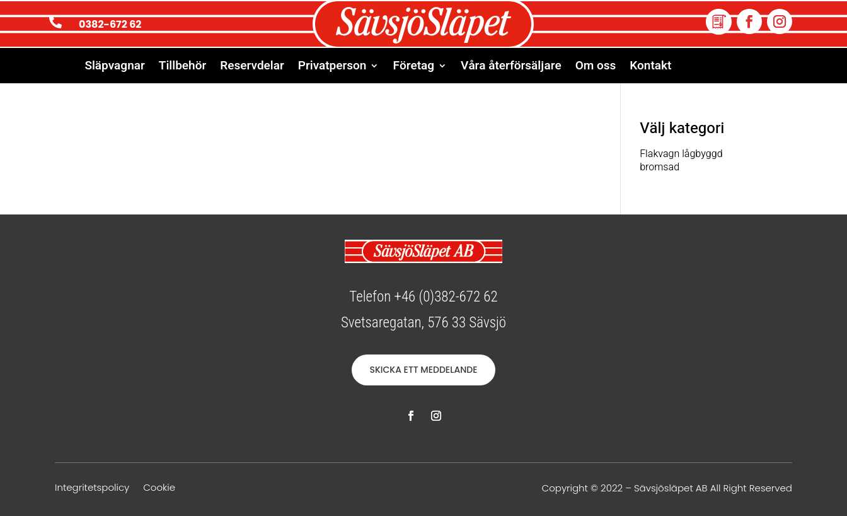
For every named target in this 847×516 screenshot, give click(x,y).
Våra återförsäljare (511, 67)
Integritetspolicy (92, 488)
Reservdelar (252, 67)
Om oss (595, 67)
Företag (413, 67)
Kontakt (650, 67)
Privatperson (332, 67)
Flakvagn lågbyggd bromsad (681, 160)
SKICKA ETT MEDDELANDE (423, 369)
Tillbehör (182, 67)
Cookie (159, 488)
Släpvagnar (114, 67)
